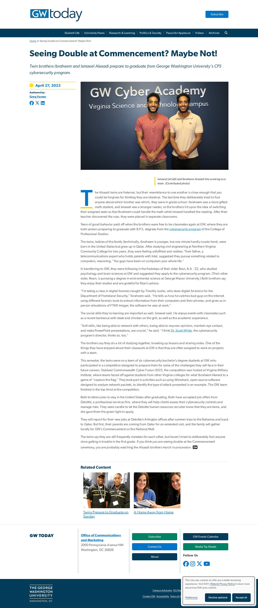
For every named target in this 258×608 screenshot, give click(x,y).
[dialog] (218, 590)
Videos (199, 33)
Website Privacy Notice (222, 584)
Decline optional (218, 597)
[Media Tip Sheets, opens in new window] (205, 546)
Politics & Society (151, 33)
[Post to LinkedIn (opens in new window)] (42, 103)
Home (33, 41)
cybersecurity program (185, 229)
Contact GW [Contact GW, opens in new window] (149, 596)
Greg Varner (38, 96)
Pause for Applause (178, 33)
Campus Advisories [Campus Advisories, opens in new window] (162, 590)
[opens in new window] (186, 566)
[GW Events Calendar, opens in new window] (205, 536)
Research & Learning (122, 33)
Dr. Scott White (181, 330)
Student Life (72, 33)
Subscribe (217, 14)
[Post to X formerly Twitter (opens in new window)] (37, 103)
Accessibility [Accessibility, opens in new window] (162, 596)
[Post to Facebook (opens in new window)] (32, 103)
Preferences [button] (191, 597)
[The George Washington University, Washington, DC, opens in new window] (41, 593)
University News (94, 33)
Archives (214, 33)
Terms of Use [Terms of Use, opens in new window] (176, 596)
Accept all (241, 597)
